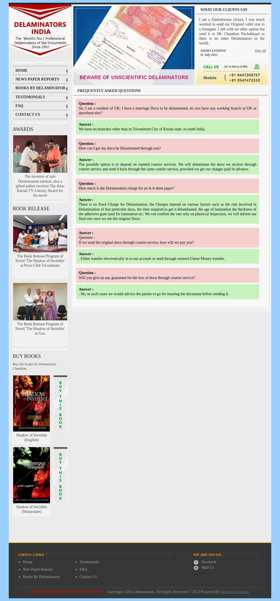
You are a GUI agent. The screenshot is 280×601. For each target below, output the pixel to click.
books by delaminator (41, 88)
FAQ (83, 569)
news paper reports (37, 79)
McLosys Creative (234, 592)
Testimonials (89, 562)
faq (20, 106)
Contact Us (88, 577)
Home (22, 70)
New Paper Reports (38, 569)
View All (260, 51)
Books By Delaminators (41, 577)
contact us (28, 115)
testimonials (30, 97)
